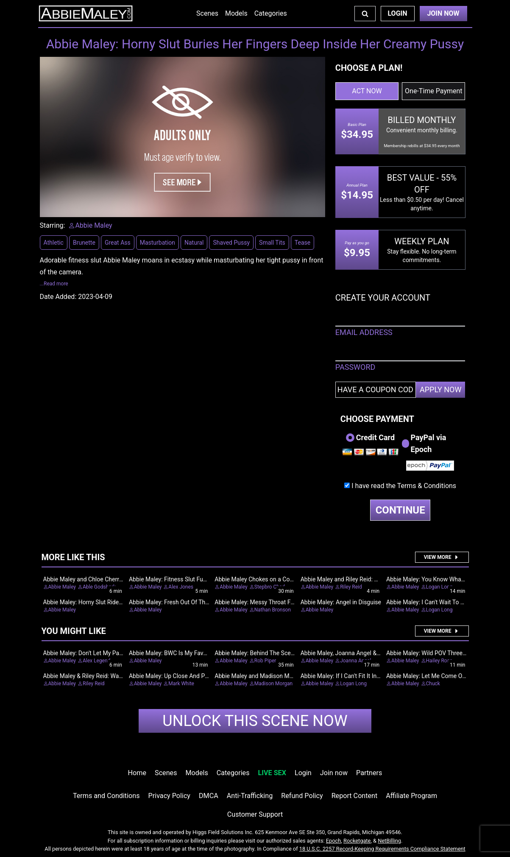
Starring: (52, 225)
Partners (369, 773)
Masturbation (157, 242)
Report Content (355, 796)
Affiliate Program (411, 796)
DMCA (208, 796)
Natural (193, 242)
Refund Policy (302, 796)
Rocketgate (357, 840)
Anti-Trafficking (250, 796)
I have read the (403, 486)
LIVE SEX (272, 773)
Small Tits (272, 242)
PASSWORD (355, 367)
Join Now (443, 13)
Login (397, 13)
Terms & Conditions (427, 486)
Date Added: (58, 297)
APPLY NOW (441, 389)
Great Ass (118, 242)
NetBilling (389, 840)
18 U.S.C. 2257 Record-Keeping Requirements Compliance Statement (382, 849)
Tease (302, 242)
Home (137, 773)
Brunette (84, 242)
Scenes (207, 13)
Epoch (333, 840)
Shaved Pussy (231, 242)
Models (236, 13)
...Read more (54, 284)
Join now (334, 773)
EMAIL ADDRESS (364, 332)
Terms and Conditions (106, 796)
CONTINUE (400, 510)
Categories (270, 13)
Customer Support (255, 814)
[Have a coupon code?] (375, 390)
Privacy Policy (169, 796)
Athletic (54, 242)
